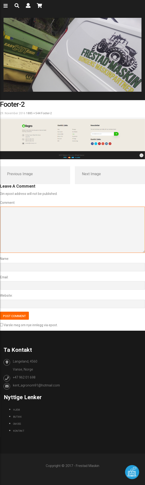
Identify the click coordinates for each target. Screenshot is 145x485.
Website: (6, 295)
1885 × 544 (33, 113)
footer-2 (46, 113)
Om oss (17, 424)
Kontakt (18, 431)
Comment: (7, 202)
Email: (4, 277)
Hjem (16, 410)
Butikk (17, 417)
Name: (4, 258)
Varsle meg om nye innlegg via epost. (31, 325)
